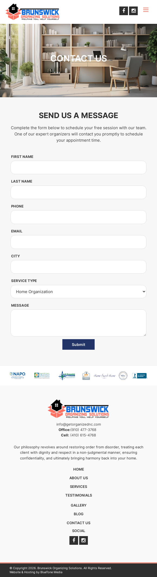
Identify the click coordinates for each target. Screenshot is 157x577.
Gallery (78, 505)
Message (20, 306)
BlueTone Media (51, 572)
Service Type (24, 282)
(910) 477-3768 (83, 429)
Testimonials (78, 495)
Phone (17, 207)
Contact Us (78, 523)
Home (78, 469)
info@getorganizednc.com (78, 424)
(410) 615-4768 (83, 435)
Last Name (21, 183)
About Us (78, 478)
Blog (79, 514)
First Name (22, 158)
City (15, 257)
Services (78, 486)
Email (16, 232)
